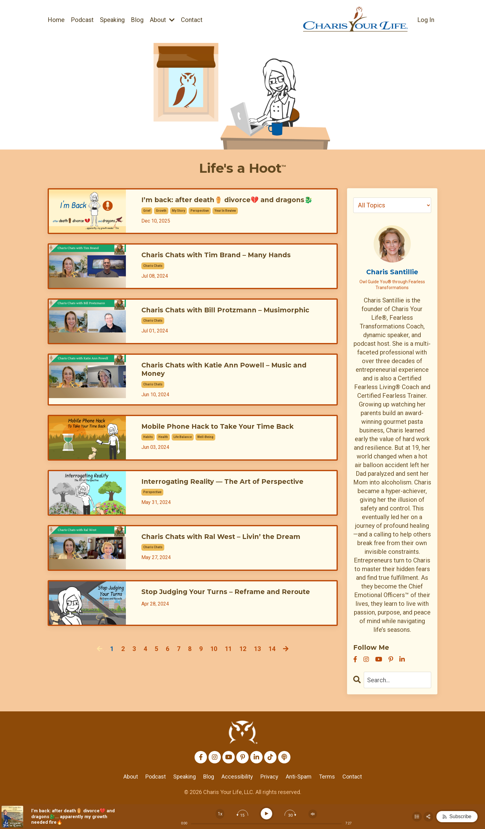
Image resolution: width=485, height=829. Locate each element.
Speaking (112, 20)
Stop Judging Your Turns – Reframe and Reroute (220, 612)
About (162, 20)
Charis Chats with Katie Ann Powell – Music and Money (235, 384)
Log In (425, 20)
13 (257, 663)
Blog (137, 20)
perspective (200, 220)
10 (213, 663)
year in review (225, 220)
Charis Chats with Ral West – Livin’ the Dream (231, 552)
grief (146, 220)
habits (148, 452)
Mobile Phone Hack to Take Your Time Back (228, 442)
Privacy (269, 776)
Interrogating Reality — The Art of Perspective (233, 497)
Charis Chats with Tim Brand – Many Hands (226, 262)
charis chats (152, 272)
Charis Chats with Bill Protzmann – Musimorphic (209, 322)
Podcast (82, 20)
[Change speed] (220, 814)
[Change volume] (312, 813)
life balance (183, 452)
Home (56, 20)
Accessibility (237, 776)
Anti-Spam (298, 776)
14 (271, 663)
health (163, 452)
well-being (205, 452)
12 (242, 663)
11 (228, 663)
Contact (192, 20)
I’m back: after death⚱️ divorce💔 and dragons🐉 (234, 205)
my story (178, 220)
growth (161, 220)
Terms (327, 776)
